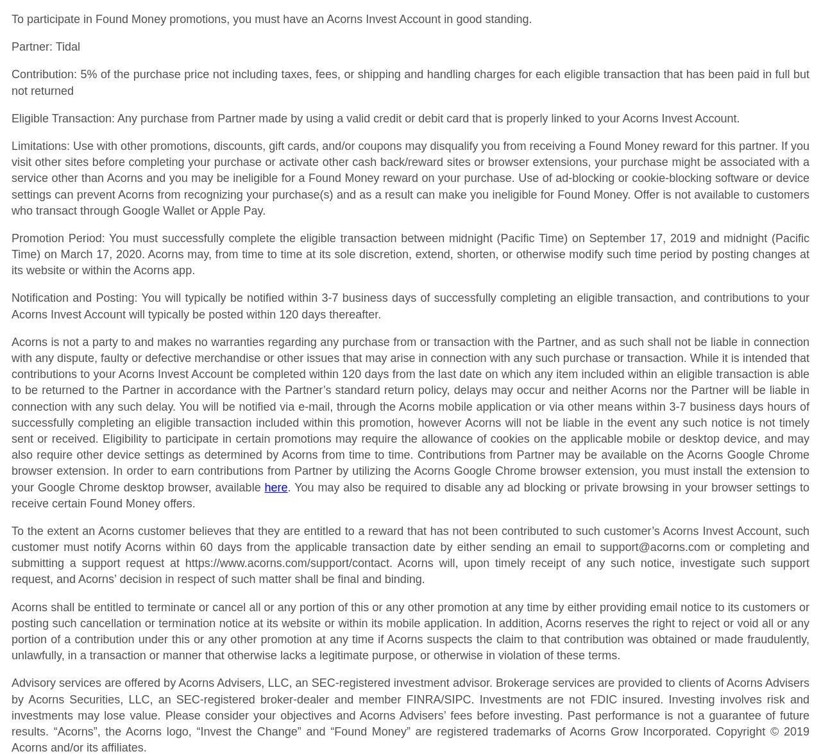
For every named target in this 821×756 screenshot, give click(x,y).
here (276, 487)
